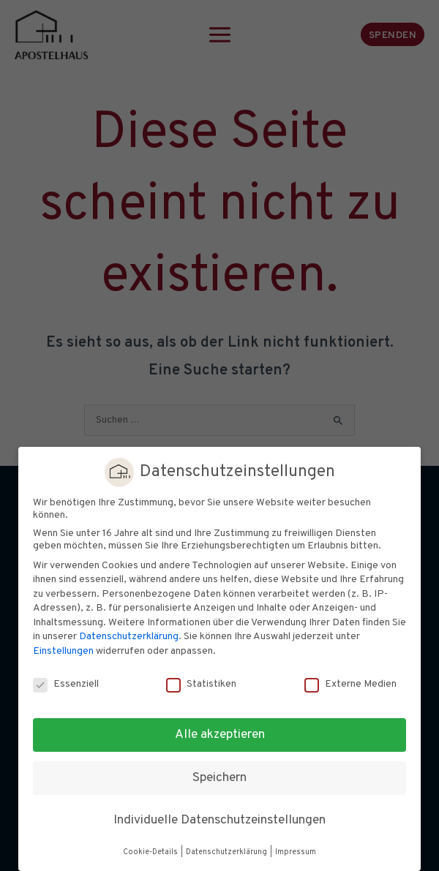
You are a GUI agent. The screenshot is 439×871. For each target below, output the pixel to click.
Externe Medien (350, 684)
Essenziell (66, 684)
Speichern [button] (219, 778)
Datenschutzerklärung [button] (227, 852)
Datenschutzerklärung (129, 636)
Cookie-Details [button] (151, 852)
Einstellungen (63, 651)
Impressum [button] (295, 852)
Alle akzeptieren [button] (220, 735)
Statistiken (201, 684)
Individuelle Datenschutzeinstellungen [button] (219, 820)
